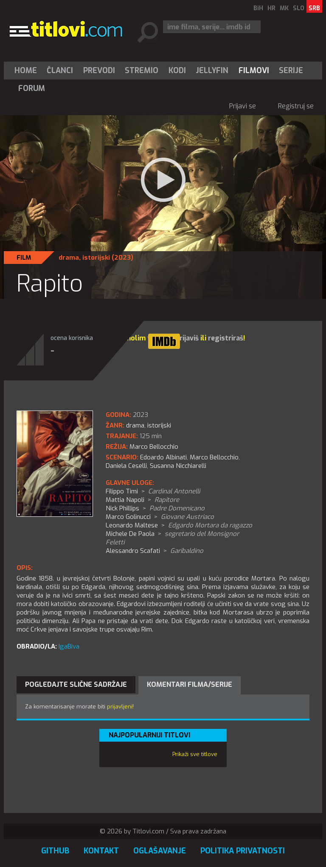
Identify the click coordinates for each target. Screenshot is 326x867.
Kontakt (101, 851)
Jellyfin (212, 70)
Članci (60, 70)
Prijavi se (242, 106)
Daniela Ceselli (126, 466)
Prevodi (99, 70)
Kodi (177, 70)
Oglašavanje (159, 851)
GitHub (55, 851)
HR (271, 8)
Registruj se (296, 106)
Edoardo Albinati (163, 457)
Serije (291, 70)
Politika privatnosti (242, 851)
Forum (31, 88)
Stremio (141, 70)
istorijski (96, 257)
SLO (298, 8)
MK (284, 8)
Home (25, 70)
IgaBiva (69, 646)
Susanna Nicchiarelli (178, 466)
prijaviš (187, 338)
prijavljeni (119, 706)
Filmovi (254, 70)
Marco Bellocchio (214, 457)
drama (69, 257)
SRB (314, 8)
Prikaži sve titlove (194, 754)
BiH (258, 8)
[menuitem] (27, 70)
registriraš (225, 338)
